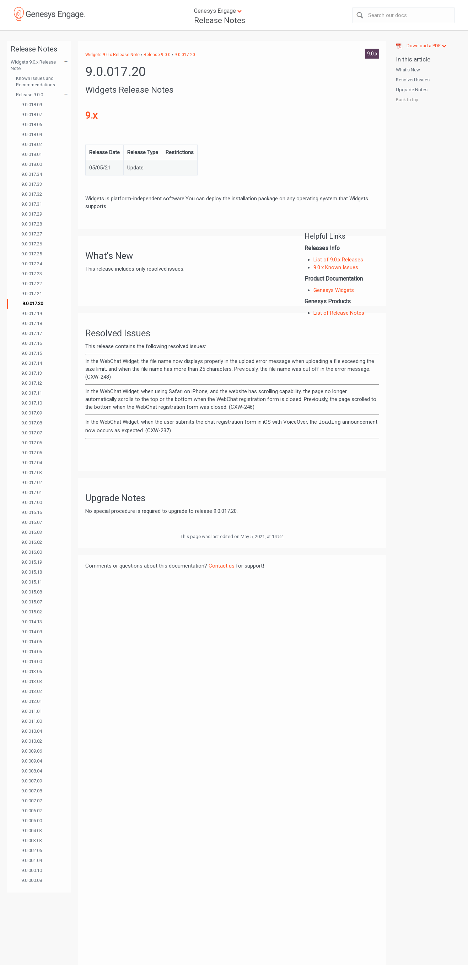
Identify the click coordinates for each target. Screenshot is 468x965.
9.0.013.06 (31, 671)
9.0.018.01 (31, 154)
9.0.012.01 (31, 701)
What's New (408, 69)
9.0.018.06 (31, 124)
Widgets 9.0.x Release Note (33, 65)
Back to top (407, 99)
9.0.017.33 (31, 184)
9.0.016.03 (31, 532)
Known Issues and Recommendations (35, 81)
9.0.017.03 (31, 472)
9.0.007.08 (31, 790)
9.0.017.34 (31, 174)
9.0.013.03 (31, 681)
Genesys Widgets (333, 290)
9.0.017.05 (31, 452)
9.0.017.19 (31, 313)
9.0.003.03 (31, 840)
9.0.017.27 (31, 234)
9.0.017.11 (31, 393)
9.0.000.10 (31, 870)
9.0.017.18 (31, 323)
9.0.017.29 (31, 214)
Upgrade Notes (411, 89)
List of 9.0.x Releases (338, 259)
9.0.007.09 (31, 781)
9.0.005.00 (31, 820)
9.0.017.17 (31, 333)
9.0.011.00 (31, 721)
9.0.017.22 (31, 283)
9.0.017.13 (31, 373)
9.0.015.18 (31, 572)
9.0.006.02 (31, 810)
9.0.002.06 (31, 850)
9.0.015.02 (31, 611)
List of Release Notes (338, 313)
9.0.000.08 (31, 880)
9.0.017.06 (31, 442)
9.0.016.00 (31, 552)
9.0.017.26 (31, 243)
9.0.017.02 (31, 482)
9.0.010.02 (31, 741)
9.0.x (372, 53)
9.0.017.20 (32, 303)
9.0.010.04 (31, 731)
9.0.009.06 (31, 751)
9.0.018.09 (31, 104)
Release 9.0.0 (29, 94)
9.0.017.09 (31, 413)
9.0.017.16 (31, 343)
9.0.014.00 (31, 661)
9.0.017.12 (31, 383)
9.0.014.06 (31, 641)
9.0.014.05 (31, 651)
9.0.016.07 (31, 522)
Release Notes (219, 20)
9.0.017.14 (31, 363)
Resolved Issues (413, 79)
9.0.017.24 (31, 263)
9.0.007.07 (31, 800)
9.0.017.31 (31, 204)
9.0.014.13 (31, 621)
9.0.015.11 (31, 582)
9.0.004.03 (31, 830)
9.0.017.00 (31, 502)
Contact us (222, 566)
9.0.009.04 (31, 761)
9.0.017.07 (31, 432)
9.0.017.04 (31, 462)
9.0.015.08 (31, 592)
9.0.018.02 (31, 144)
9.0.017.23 (31, 273)
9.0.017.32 (31, 194)
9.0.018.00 (31, 164)
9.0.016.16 (31, 512)
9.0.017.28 (31, 224)
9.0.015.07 (31, 602)
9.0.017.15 (31, 353)
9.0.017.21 (31, 293)
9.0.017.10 (31, 403)
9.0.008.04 (31, 771)
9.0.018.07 (31, 114)
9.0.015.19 (31, 562)
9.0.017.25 (31, 253)
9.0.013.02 (31, 691)
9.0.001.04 (31, 860)
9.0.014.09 (31, 631)
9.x (91, 115)
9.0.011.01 (31, 711)
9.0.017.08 (31, 422)
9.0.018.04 (31, 134)
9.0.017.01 (31, 492)
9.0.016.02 (31, 542)
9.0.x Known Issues (335, 267)
